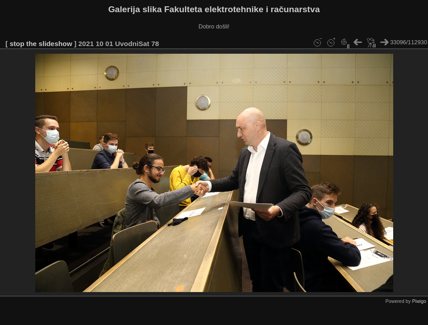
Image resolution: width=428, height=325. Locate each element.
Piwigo (419, 301)
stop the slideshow (40, 43)
